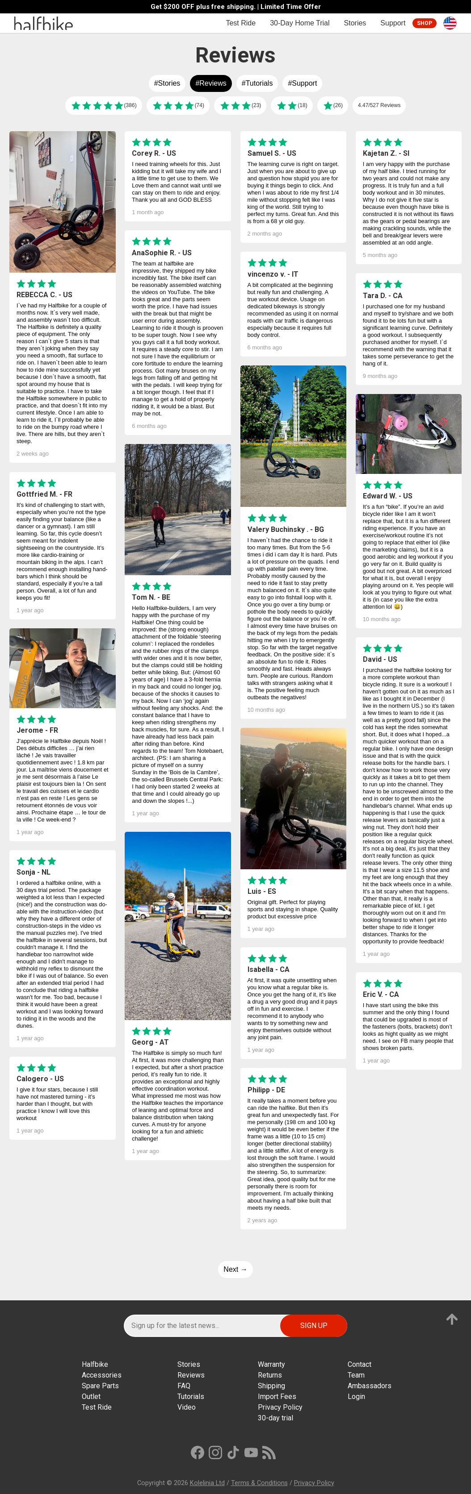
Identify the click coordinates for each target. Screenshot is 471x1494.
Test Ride (241, 23)
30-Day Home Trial (299, 23)
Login (356, 1396)
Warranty (271, 1364)
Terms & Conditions (259, 1483)
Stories (355, 23)
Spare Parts (100, 1386)
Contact (359, 1364)
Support (392, 23)
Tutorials (190, 1396)
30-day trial (275, 1418)
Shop (424, 23)
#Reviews (210, 83)
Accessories (102, 1375)
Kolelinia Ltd (207, 1483)
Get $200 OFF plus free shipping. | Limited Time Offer (236, 7)
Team (356, 1375)
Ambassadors (369, 1386)
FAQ (183, 1386)
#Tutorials (257, 83)
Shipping (271, 1386)
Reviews (191, 1375)
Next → (235, 1269)
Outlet (91, 1396)
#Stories (167, 83)
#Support (302, 83)
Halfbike (95, 1364)
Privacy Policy (280, 1407)
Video (186, 1407)
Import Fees (277, 1396)
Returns (270, 1375)
